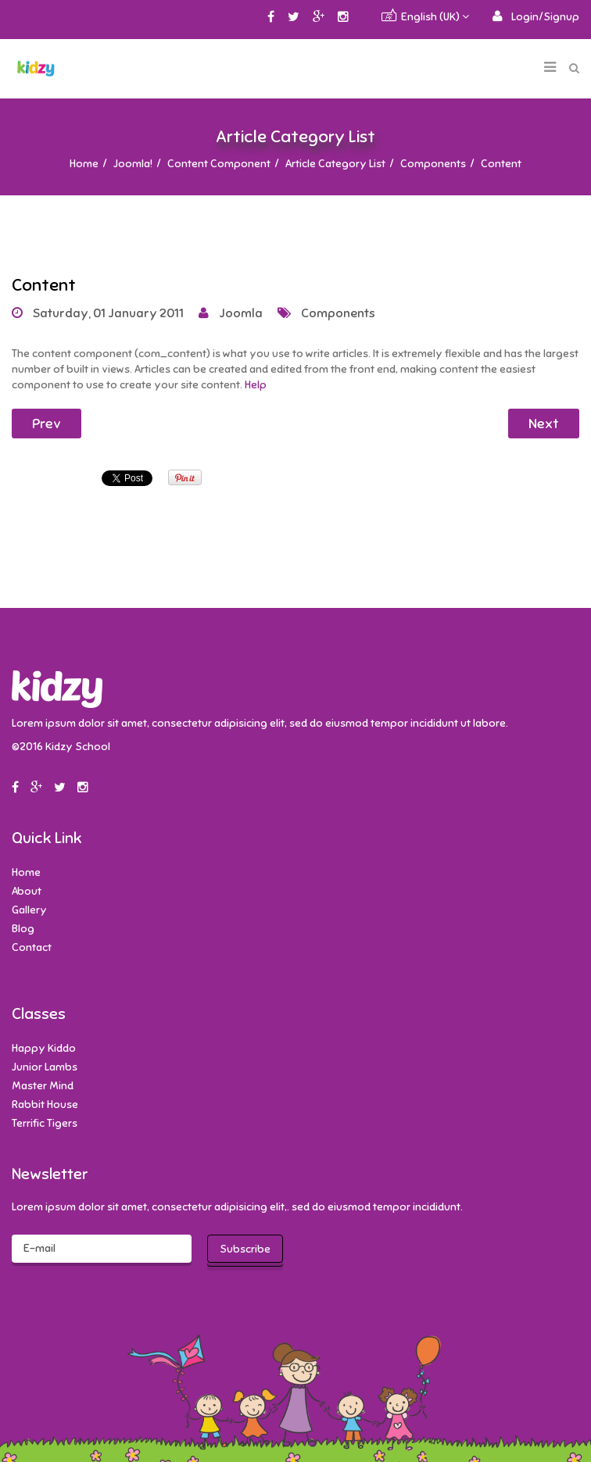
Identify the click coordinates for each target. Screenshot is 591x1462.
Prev (46, 423)
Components (433, 163)
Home (84, 163)
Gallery (29, 910)
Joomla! (132, 163)
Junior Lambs (44, 1067)
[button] (535, 16)
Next (543, 423)
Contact (32, 947)
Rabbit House (45, 1104)
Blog (23, 928)
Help (256, 384)
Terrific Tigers (44, 1123)
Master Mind (42, 1085)
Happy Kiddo (44, 1048)
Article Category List (335, 163)
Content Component (218, 163)
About (26, 891)
